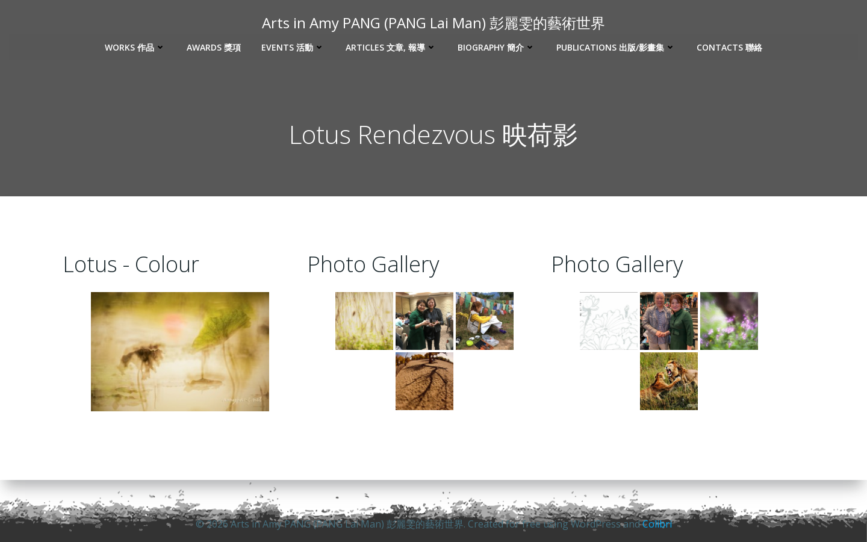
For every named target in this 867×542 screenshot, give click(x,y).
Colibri (657, 524)
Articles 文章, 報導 (391, 46)
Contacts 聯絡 (729, 46)
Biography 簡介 (497, 46)
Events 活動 (293, 46)
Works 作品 (135, 46)
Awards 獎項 (214, 46)
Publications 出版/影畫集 (616, 46)
